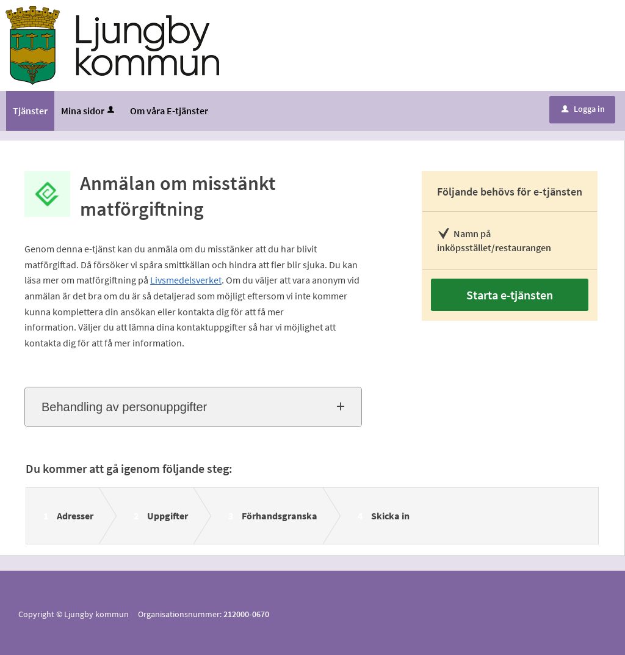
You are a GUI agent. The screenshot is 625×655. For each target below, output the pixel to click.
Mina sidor (89, 110)
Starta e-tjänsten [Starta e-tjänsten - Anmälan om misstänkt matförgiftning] (509, 294)
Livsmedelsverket (186, 280)
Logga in (583, 108)
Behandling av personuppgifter (124, 407)
